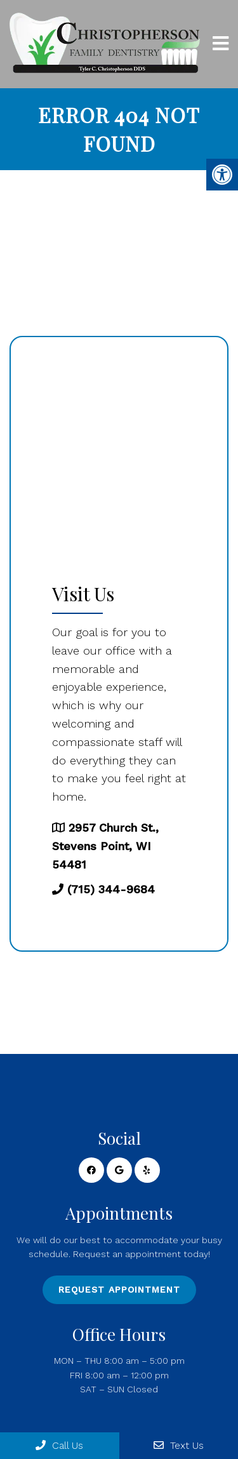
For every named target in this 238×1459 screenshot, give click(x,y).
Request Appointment (119, 1289)
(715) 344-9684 (111, 889)
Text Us (179, 1445)
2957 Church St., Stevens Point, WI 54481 (105, 846)
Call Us (59, 1445)
